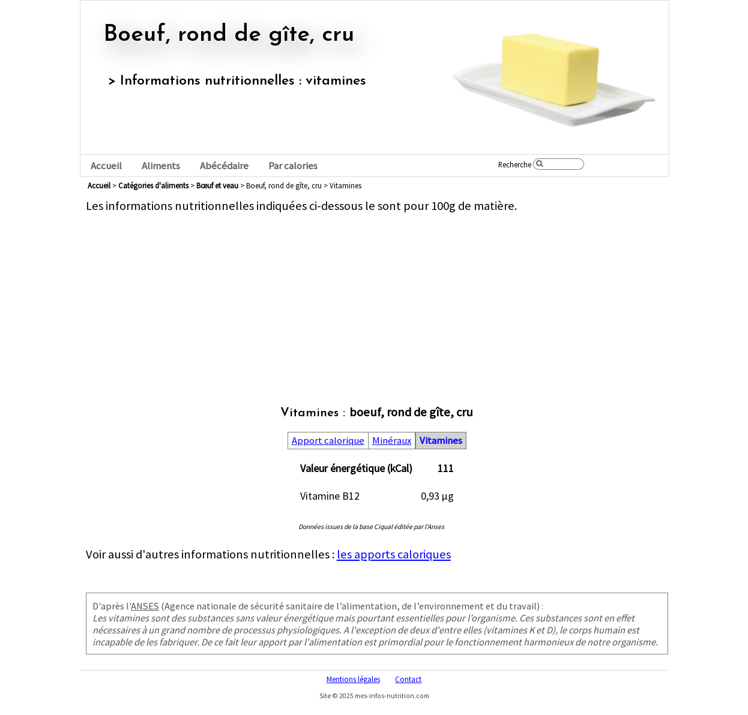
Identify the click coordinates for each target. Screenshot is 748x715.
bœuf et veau (217, 185)
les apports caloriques (394, 554)
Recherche (514, 164)
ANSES (145, 606)
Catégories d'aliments (153, 185)
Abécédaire (224, 166)
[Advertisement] (377, 297)
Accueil (106, 166)
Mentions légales (353, 679)
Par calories (293, 166)
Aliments (161, 166)
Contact (408, 679)
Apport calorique (328, 440)
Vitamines (441, 440)
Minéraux (391, 440)
